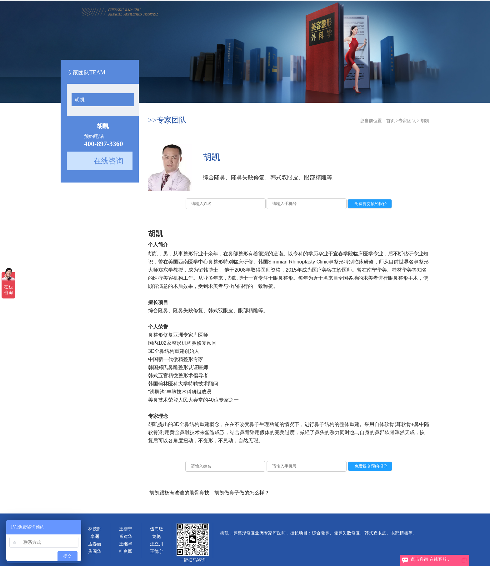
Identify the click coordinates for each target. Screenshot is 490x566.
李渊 (94, 536)
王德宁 (125, 529)
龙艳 (156, 536)
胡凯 (80, 99)
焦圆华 (94, 551)
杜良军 (125, 551)
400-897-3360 (103, 144)
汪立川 (156, 544)
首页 (390, 120)
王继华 (125, 544)
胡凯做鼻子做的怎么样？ (241, 492)
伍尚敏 (156, 529)
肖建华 (125, 536)
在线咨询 (108, 161)
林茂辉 (94, 529)
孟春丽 (94, 544)
